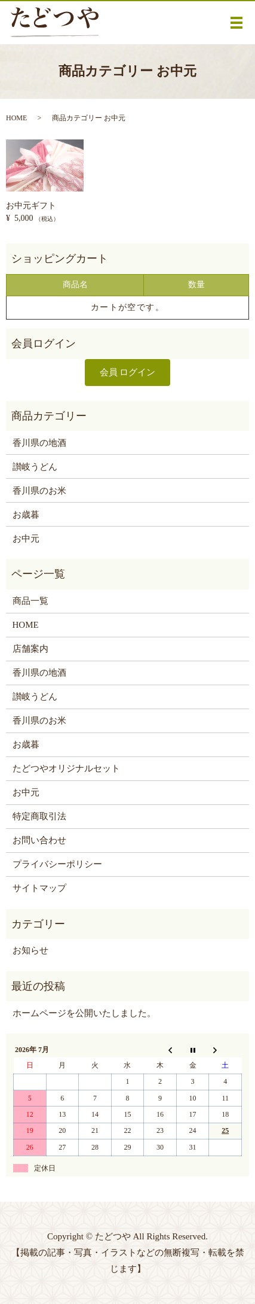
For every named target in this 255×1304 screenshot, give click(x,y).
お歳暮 (26, 514)
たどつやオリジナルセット (66, 768)
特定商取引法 (39, 816)
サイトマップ (39, 888)
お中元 (26, 538)
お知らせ (30, 950)
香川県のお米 (39, 491)
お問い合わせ (39, 840)
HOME (16, 118)
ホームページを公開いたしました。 (84, 1013)
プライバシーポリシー (57, 864)
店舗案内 (30, 648)
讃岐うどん (35, 467)
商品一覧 (30, 601)
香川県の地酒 (39, 443)
